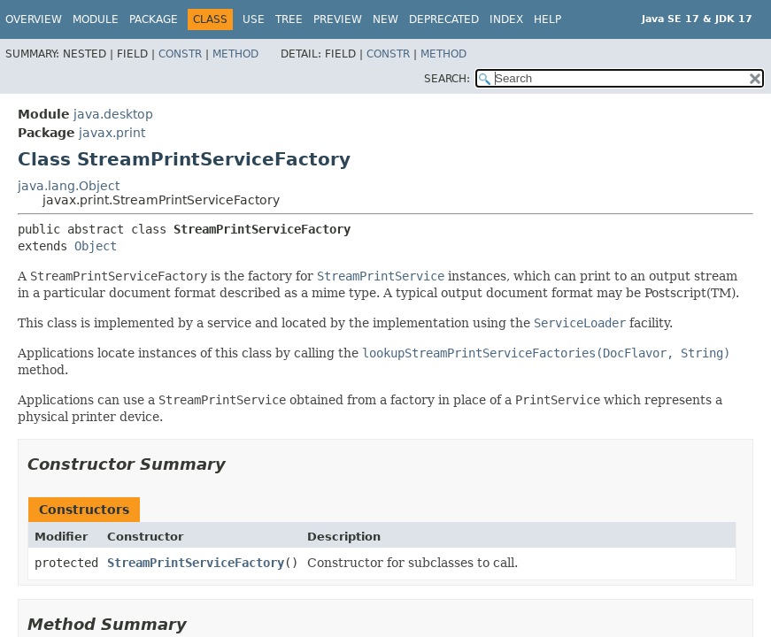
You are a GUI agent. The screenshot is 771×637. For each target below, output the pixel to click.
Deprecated (444, 19)
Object (95, 246)
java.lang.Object (69, 186)
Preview (337, 19)
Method (235, 54)
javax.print (112, 133)
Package (153, 19)
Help (547, 19)
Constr (180, 54)
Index (506, 19)
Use (254, 19)
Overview (33, 19)
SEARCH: (447, 79)
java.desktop (113, 114)
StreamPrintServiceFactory (195, 563)
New (385, 19)
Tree (289, 19)
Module (96, 19)
